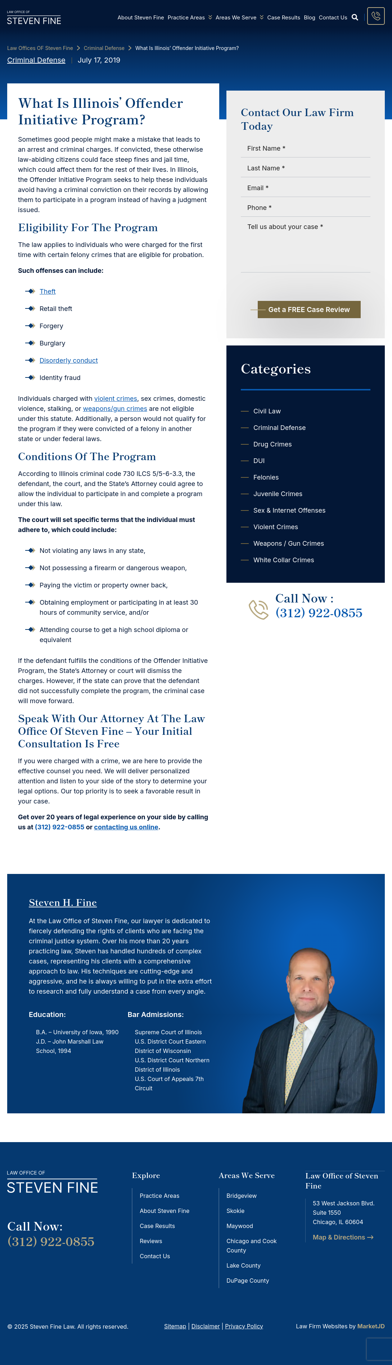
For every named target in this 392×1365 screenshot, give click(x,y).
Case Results (283, 17)
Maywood (239, 1225)
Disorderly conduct (69, 360)
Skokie (235, 1210)
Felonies (266, 477)
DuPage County (247, 1280)
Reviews (151, 1241)
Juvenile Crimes (277, 494)
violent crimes (115, 398)
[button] (355, 17)
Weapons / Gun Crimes (288, 543)
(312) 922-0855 (60, 827)
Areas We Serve (239, 17)
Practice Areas (190, 17)
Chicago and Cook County (251, 1245)
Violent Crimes (275, 527)
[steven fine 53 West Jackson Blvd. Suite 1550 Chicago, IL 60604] (345, 1281)
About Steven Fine (140, 17)
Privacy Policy (244, 1325)
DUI (259, 460)
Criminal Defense (104, 48)
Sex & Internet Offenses (289, 510)
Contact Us (333, 17)
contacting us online (126, 827)
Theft (48, 291)
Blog (309, 17)
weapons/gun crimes (115, 408)
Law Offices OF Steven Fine (40, 48)
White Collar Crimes (283, 560)
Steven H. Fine (63, 901)
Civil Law (267, 411)
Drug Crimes (272, 444)
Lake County (243, 1265)
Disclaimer (206, 1325)
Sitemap (175, 1325)
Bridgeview (241, 1195)
